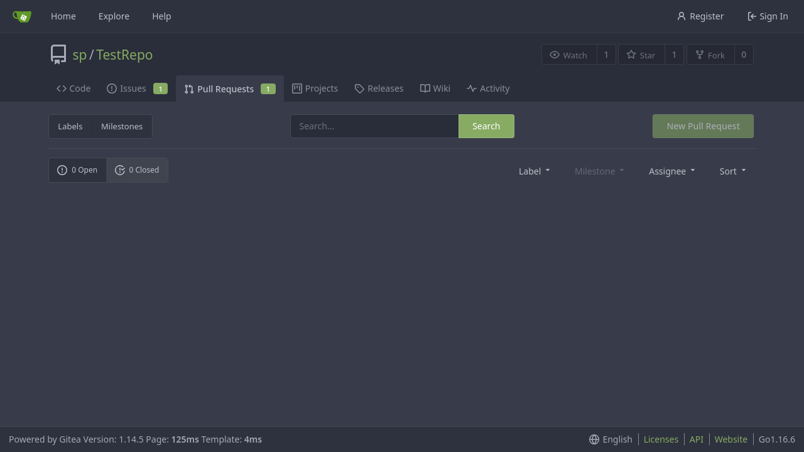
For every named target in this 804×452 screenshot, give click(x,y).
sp (80, 54)
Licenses (661, 439)
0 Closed (137, 169)
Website (731, 439)
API (697, 439)
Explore (114, 16)
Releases (378, 88)
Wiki (435, 88)
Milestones (122, 126)
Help (161, 16)
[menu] (535, 170)
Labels (70, 126)
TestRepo (124, 54)
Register (700, 16)
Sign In (768, 16)
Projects (315, 88)
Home (63, 16)
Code (74, 88)
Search (486, 126)
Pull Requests (229, 89)
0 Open (77, 169)
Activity (488, 88)
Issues (137, 88)
